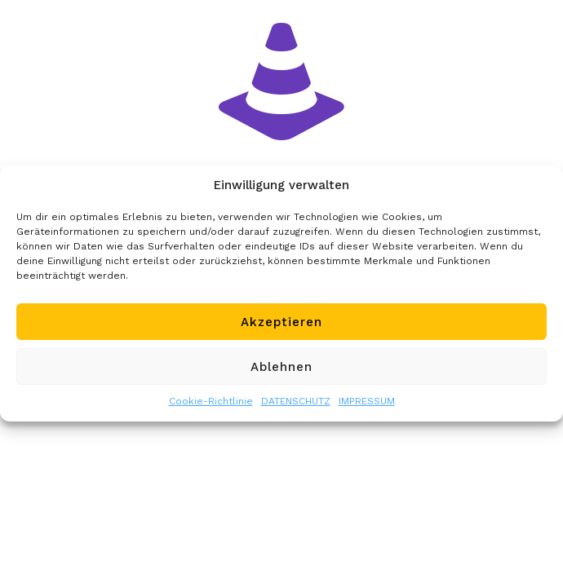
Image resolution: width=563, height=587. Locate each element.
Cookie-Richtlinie (211, 401)
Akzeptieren (281, 322)
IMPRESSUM (367, 401)
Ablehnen (281, 367)
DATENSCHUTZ (295, 401)
